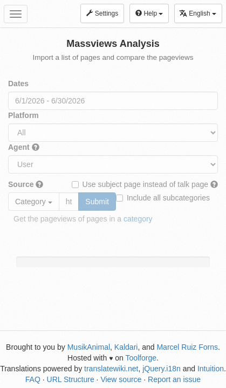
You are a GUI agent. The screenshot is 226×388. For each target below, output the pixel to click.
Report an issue (174, 379)
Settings (102, 13)
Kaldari (126, 347)
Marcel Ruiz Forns (187, 347)
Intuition (210, 368)
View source (120, 379)
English (197, 13)
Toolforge (140, 358)
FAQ (32, 379)
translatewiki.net (111, 368)
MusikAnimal (88, 347)
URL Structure (70, 379)
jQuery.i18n (161, 368)
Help (149, 13)
